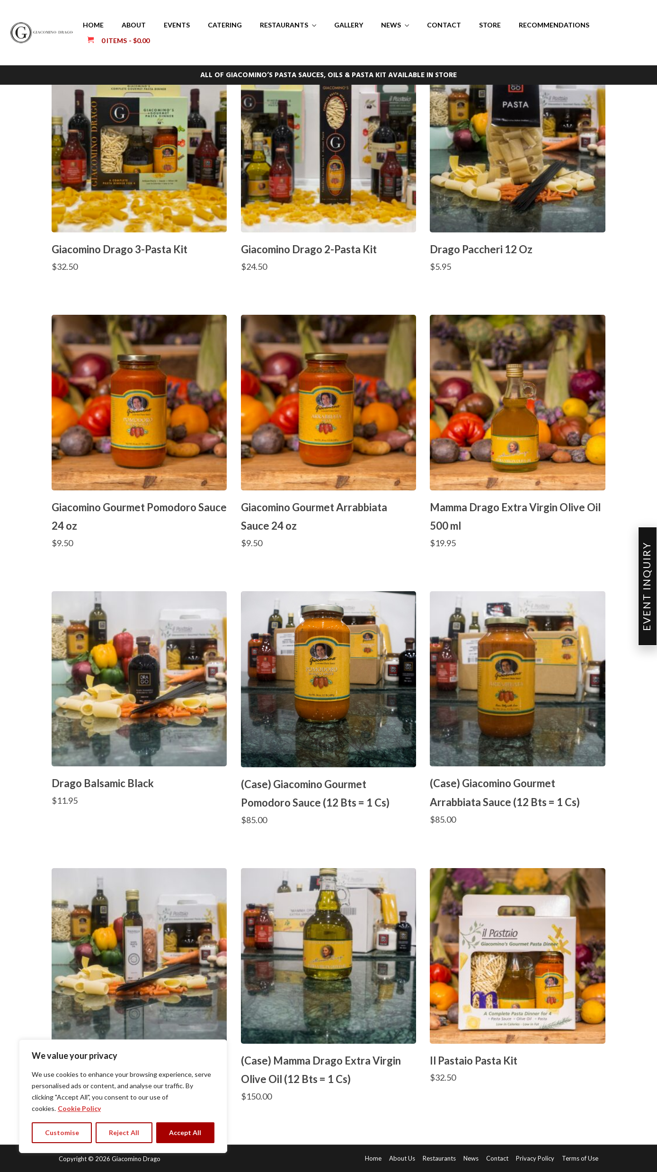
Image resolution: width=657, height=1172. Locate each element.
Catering (225, 25)
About (134, 25)
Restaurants (284, 25)
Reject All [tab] (124, 1132)
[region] (123, 1096)
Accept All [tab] (185, 1132)
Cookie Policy (79, 1108)
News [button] (391, 25)
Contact (444, 25)
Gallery (348, 25)
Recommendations (554, 25)
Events (177, 25)
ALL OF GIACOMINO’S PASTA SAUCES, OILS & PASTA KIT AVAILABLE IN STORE (328, 75)
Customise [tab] (62, 1132)
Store (490, 25)
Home (93, 25)
